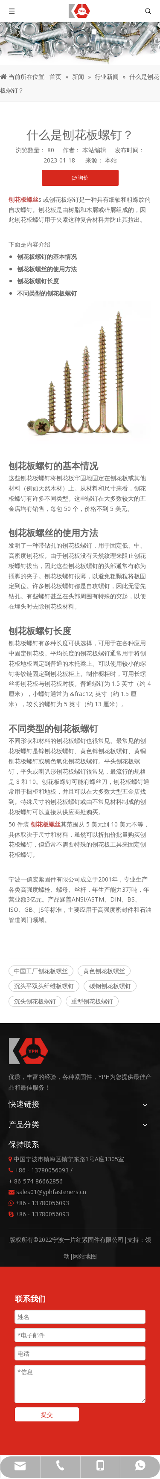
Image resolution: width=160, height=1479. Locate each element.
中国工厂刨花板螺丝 (41, 971)
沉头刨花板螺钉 (35, 1001)
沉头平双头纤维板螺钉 (44, 986)
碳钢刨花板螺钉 (110, 986)
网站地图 (85, 1256)
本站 (111, 160)
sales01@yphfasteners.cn (51, 1192)
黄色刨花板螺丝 (104, 971)
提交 (47, 1414)
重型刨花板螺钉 (92, 1001)
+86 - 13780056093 (42, 1203)
